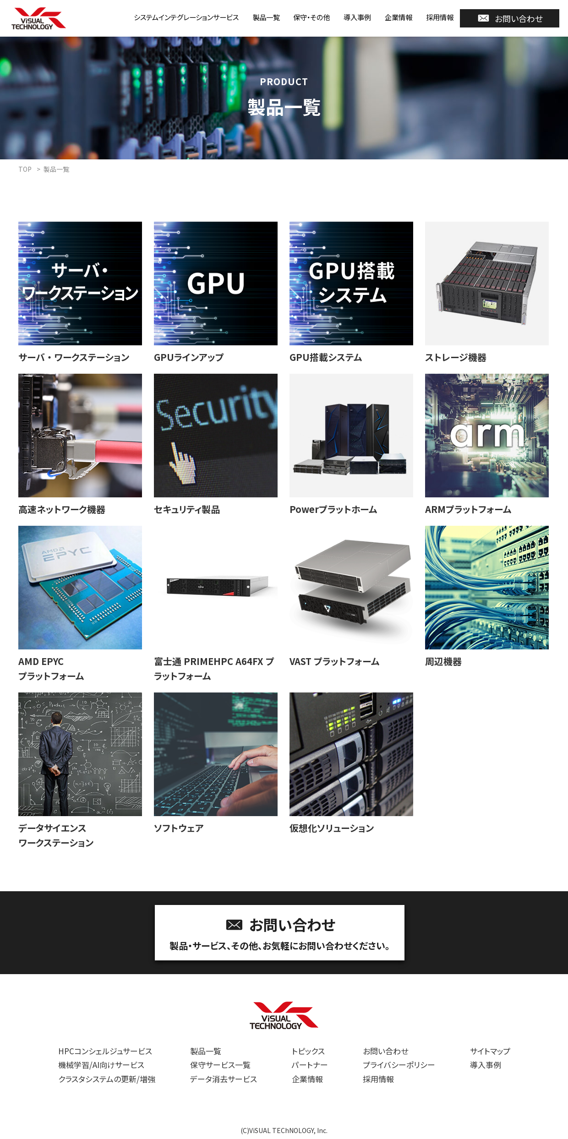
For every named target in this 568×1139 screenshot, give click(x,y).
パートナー (310, 1064)
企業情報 (393, 16)
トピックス (308, 1051)
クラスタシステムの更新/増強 (106, 1079)
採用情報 (437, 16)
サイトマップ (490, 1051)
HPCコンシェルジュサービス (105, 1051)
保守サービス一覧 (220, 1064)
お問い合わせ (509, 18)
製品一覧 (248, 16)
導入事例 (348, 16)
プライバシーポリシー (399, 1064)
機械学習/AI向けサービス (101, 1064)
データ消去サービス (223, 1079)
